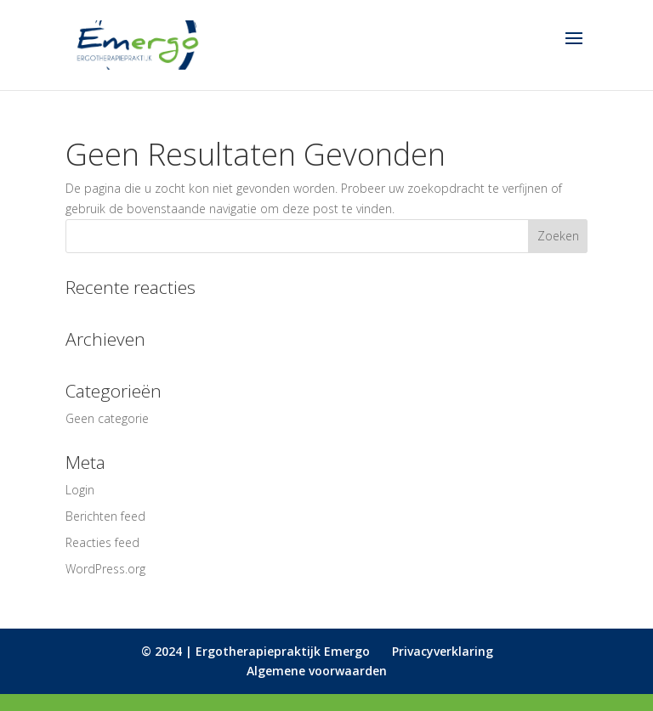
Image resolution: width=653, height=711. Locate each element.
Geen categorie (107, 418)
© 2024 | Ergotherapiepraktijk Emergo (255, 651)
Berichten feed (105, 516)
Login (79, 490)
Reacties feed (102, 542)
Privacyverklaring (442, 651)
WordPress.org (105, 569)
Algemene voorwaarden (317, 671)
